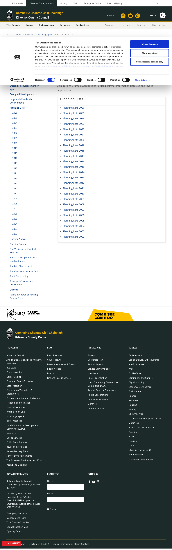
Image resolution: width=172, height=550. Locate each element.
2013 (14, 179)
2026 (14, 114)
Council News (54, 361)
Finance (132, 397)
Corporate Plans (14, 378)
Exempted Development (22, 95)
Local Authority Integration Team (145, 419)
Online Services (14, 439)
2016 (14, 164)
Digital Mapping (136, 383)
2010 (14, 195)
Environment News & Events (61, 365)
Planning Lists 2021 (74, 136)
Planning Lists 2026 (74, 109)
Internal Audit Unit (15, 413)
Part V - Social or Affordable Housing (23, 252)
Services (133, 349)
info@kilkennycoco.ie (23, 501)
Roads (132, 438)
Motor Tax (134, 424)
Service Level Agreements (19, 457)
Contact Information (17, 476)
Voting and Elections (16, 466)
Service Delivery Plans (17, 452)
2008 (14, 205)
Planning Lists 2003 (74, 232)
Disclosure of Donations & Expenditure (19, 393)
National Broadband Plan (141, 428)
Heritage (133, 410)
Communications (14, 373)
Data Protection (14, 387)
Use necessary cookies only (149, 24)
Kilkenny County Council (31, 338)
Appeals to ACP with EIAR (22, 73)
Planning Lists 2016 (74, 162)
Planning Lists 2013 (74, 179)
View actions (134, 48)
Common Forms (96, 409)
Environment (135, 392)
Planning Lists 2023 (74, 125)
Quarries (14, 291)
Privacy (21, 545)
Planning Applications (21, 66)
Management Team (16, 519)
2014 (14, 174)
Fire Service (134, 401)
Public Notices (54, 370)
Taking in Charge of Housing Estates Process (24, 298)
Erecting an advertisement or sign (24, 89)
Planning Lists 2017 (74, 157)
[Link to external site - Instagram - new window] (98, 482)
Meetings (11, 434)
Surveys (92, 356)
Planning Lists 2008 (74, 206)
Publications (94, 349)
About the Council (15, 356)
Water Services (136, 456)
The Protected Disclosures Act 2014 (24, 461)
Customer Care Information (20, 382)
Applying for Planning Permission (20, 80)
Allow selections (149, 16)
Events (50, 374)
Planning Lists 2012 (74, 184)
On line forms (135, 356)
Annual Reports (95, 365)
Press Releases (54, 356)
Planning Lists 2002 (74, 238)
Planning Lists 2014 (74, 173)
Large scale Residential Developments (21, 102)
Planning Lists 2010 (74, 195)
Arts (131, 370)
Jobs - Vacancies (14, 422)
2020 (14, 144)
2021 (14, 139)
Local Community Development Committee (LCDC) (22, 428)
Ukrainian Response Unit (141, 451)
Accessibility (11, 543)
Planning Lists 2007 (74, 211)
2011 (14, 189)
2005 (14, 220)
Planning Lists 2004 (74, 227)
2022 (14, 134)
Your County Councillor (18, 523)
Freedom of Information (18, 404)
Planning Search (18, 245)
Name (50, 482)
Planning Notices (18, 240)
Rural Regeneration (97, 379)
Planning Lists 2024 (74, 119)
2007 (14, 210)
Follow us (93, 476)
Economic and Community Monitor (23, 399)
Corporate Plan (95, 361)
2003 (14, 230)
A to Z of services (137, 365)
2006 (14, 215)
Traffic (132, 447)
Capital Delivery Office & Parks (144, 361)
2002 (14, 235)
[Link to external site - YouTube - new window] (93, 482)
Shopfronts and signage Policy (25, 272)
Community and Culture (141, 379)
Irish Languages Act (16, 417)
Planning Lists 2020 (74, 141)
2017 (14, 159)
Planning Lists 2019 (74, 146)
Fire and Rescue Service (59, 379)
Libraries (92, 405)
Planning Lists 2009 (74, 200)
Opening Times (14, 532)
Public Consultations (16, 443)
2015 (14, 169)
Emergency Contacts (16, 514)
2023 (14, 129)
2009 (14, 200)
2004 (14, 225)
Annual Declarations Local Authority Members (24, 363)
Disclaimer (34, 545)
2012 (14, 185)
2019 (14, 149)
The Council (12, 349)
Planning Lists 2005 (74, 222)
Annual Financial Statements (102, 391)
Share (119, 48)
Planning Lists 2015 (74, 168)
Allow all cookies (149, 7)
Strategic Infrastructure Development (21, 284)
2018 (14, 154)
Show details (141, 43)
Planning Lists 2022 (74, 130)
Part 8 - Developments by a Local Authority (23, 261)
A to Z (46, 545)
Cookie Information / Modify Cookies (71, 545)
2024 (14, 124)
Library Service (136, 415)
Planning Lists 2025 (74, 114)
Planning (133, 433)
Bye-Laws (11, 369)
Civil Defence (135, 374)
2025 (14, 119)
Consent (53, 511)
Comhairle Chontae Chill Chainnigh (39, 334)
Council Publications (98, 400)
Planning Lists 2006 (74, 216)
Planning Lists (17, 109)
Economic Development (140, 388)
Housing (133, 406)
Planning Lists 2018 (74, 152)
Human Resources (15, 408)
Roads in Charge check (21, 267)
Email (50, 495)
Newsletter (93, 374)
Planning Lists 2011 (74, 189)
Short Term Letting (19, 277)
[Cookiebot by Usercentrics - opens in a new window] (17, 43)
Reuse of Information (17, 448)
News (49, 349)
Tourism (133, 442)
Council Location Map (17, 528)
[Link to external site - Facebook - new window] (89, 482)
